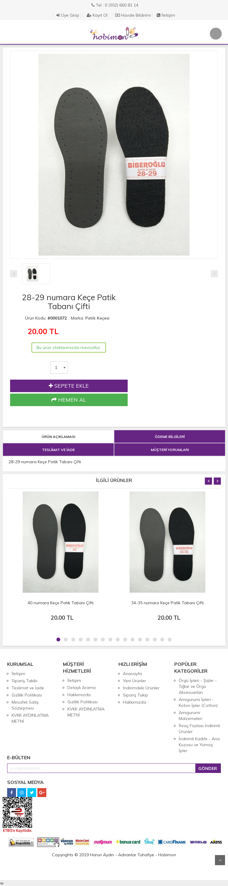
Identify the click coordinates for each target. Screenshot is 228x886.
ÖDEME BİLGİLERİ (170, 436)
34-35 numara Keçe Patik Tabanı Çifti (167, 602)
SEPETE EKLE (69, 386)
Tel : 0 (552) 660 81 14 (114, 5)
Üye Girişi (67, 15)
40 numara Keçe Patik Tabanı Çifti (61, 602)
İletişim (166, 15)
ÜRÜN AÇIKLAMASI (58, 436)
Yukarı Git (220, 860)
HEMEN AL (68, 400)
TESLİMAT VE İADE (58, 449)
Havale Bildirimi (133, 15)
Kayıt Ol (97, 15)
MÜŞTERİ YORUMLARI (170, 449)
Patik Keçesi (97, 318)
